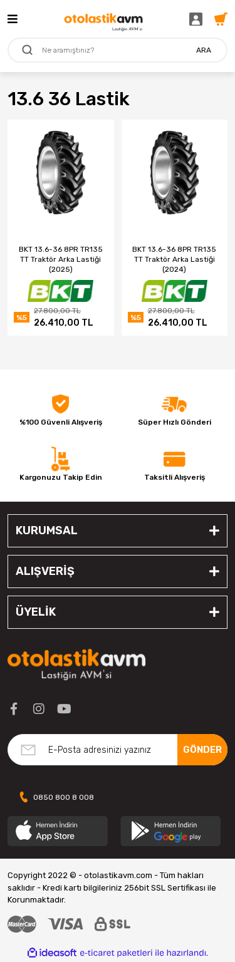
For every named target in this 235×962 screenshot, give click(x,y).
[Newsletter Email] (117, 749)
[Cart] (220, 18)
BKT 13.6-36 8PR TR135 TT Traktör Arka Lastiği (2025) (61, 259)
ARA (203, 50)
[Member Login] (198, 18)
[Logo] (103, 18)
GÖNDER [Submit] (202, 749)
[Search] (117, 50)
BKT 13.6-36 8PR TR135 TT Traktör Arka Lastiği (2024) (174, 259)
